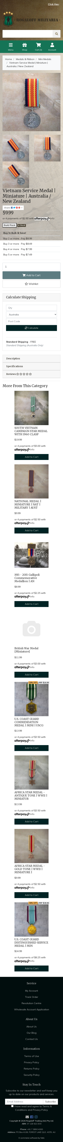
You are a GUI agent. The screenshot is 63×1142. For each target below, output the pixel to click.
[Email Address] (24, 1102)
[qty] (31, 308)
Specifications (14, 366)
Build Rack (9, 225)
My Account (31, 990)
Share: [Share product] (12, 207)
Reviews (19, 374)
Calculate (31, 327)
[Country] (31, 314)
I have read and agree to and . (31, 1108)
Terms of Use (31, 1056)
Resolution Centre (31, 1003)
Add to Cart (31, 275)
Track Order (31, 996)
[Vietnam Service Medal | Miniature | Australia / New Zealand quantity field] (31, 266)
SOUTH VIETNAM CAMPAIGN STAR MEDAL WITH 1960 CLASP (31, 431)
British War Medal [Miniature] (26, 650)
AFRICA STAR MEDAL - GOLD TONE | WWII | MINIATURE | (29, 869)
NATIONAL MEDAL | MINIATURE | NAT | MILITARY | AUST (27, 504)
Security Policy (31, 1074)
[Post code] (31, 321)
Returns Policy (31, 1068)
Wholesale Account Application (31, 1009)
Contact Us (31, 1039)
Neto (42, 1138)
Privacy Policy (31, 1062)
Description (13, 358)
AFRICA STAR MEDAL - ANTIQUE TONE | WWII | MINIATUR (30, 795)
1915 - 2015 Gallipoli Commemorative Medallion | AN (27, 578)
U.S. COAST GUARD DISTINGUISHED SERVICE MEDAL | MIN (31, 942)
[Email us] (27, 1117)
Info (52, 218)
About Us (31, 1026)
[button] (31, 284)
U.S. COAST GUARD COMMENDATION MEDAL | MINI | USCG (28, 722)
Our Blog (31, 1032)
